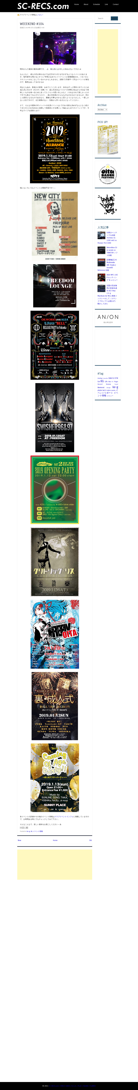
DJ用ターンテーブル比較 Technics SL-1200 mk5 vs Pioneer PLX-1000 (107, 238)
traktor (108, 390)
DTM (116, 378)
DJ (113, 378)
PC (112, 382)
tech (104, 390)
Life (106, 382)
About (86, 4)
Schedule (96, 4)
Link (106, 4)
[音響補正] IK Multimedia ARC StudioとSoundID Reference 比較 (107, 265)
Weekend (101, 387)
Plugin (116, 382)
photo (100, 390)
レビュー (110, 396)
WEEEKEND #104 (32, 24)
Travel (116, 384)
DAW (110, 378)
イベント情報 (38, 831)
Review (108, 384)
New (19, 840)
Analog (100, 378)
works (113, 390)
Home (76, 4)
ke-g (28, 831)
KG (31, 831)
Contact (116, 4)
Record (100, 384)
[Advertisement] (54, 864)
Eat (99, 382)
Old (90, 840)
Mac (109, 382)
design (109, 387)
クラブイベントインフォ (63, 817)
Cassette (105, 378)
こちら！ (40, 15)
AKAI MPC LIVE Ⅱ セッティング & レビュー (112, 277)
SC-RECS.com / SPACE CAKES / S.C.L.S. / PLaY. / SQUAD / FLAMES (72, 1086)
